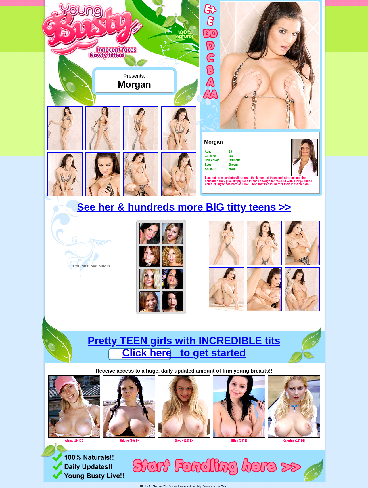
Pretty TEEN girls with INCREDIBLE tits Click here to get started (184, 347)
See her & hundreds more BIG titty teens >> (184, 207)
